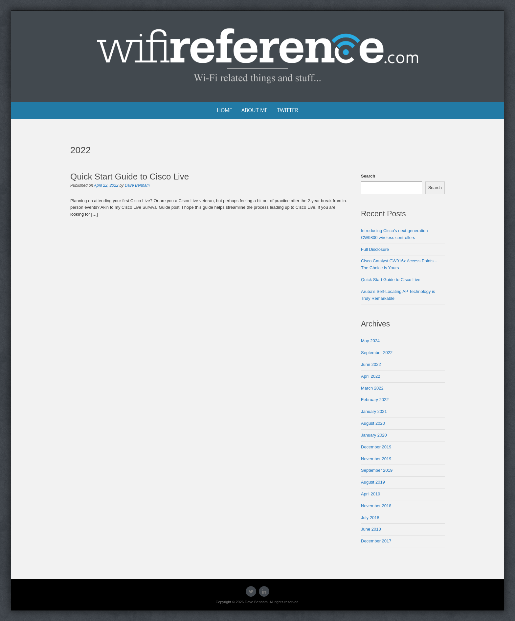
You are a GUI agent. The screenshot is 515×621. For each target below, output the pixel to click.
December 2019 (376, 446)
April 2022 (370, 376)
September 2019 (376, 470)
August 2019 (373, 482)
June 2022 (371, 364)
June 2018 (371, 529)
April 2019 (370, 493)
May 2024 (370, 340)
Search (368, 176)
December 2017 (376, 540)
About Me (254, 110)
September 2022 (376, 352)
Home (224, 110)
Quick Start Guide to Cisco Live (129, 176)
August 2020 (373, 423)
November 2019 (376, 458)
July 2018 (370, 517)
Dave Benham (137, 185)
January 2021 (374, 411)
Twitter (287, 110)
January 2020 (374, 435)
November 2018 (376, 505)
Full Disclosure (375, 249)
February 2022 (375, 399)
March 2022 (372, 388)
